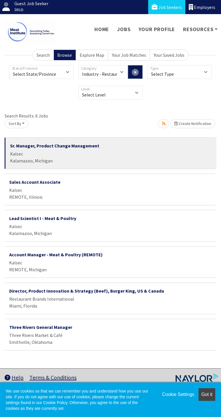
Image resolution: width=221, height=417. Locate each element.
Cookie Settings (178, 394)
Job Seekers (167, 7)
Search (43, 55)
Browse (64, 55)
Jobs (123, 29)
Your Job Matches (129, 55)
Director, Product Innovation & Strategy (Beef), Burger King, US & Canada (86, 291)
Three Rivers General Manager (40, 327)
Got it (206, 394)
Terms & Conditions (53, 377)
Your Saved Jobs (169, 55)
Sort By (15, 123)
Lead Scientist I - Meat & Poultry (42, 218)
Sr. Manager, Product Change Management (54, 146)
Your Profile (157, 29)
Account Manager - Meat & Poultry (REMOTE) (56, 254)
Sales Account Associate (34, 182)
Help (14, 377)
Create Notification (192, 123)
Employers (202, 7)
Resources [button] (198, 29)
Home (101, 29)
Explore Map (92, 55)
